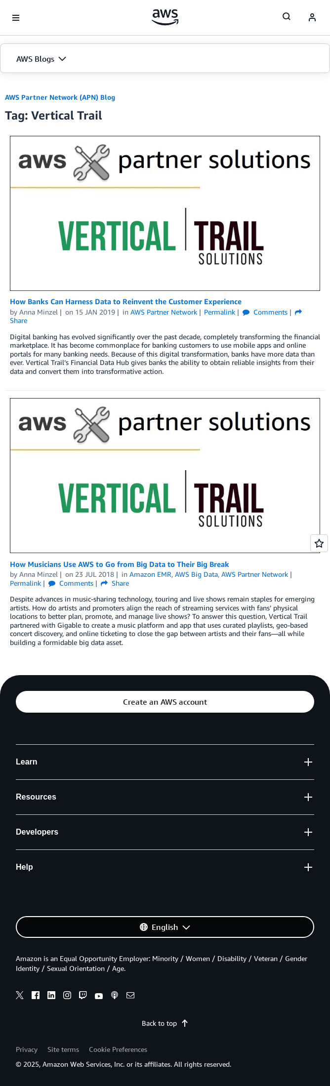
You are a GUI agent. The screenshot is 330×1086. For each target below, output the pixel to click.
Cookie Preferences (118, 1049)
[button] (165, 59)
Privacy (27, 1049)
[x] (20, 996)
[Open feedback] (319, 543)
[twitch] (83, 996)
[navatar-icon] (312, 18)
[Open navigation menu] (16, 18)
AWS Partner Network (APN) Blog (60, 97)
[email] (130, 996)
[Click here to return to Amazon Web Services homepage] (165, 17)
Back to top (165, 1023)
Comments (265, 312)
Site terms (63, 1049)
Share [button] (115, 583)
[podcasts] (115, 996)
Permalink (219, 312)
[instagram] (67, 996)
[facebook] (36, 996)
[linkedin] (51, 996)
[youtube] (99, 996)
